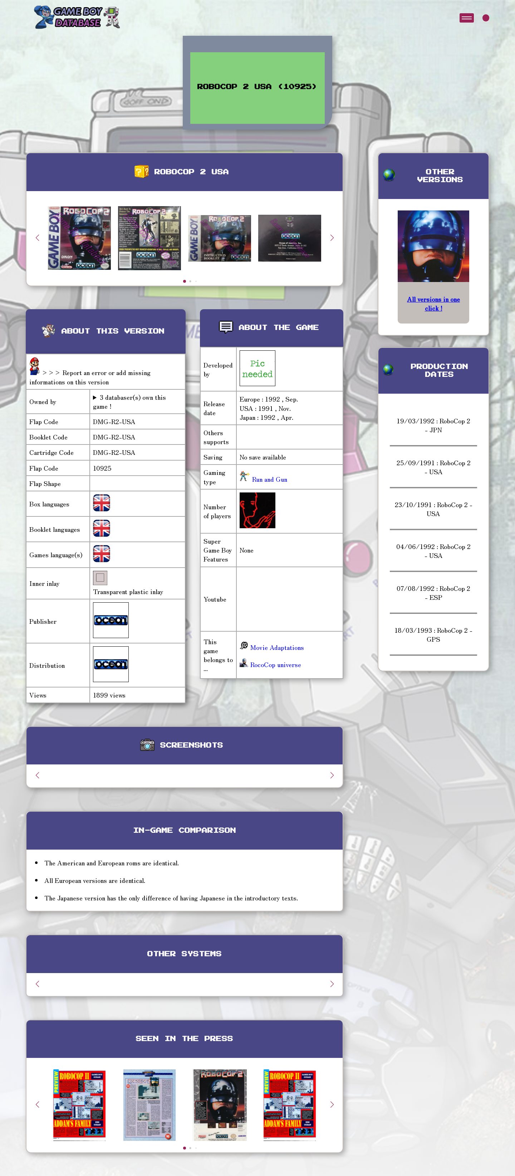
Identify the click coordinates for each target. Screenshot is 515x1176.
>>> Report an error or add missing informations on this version (90, 377)
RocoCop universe (270, 664)
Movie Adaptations (272, 647)
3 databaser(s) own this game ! (129, 401)
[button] (332, 237)
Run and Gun (268, 478)
